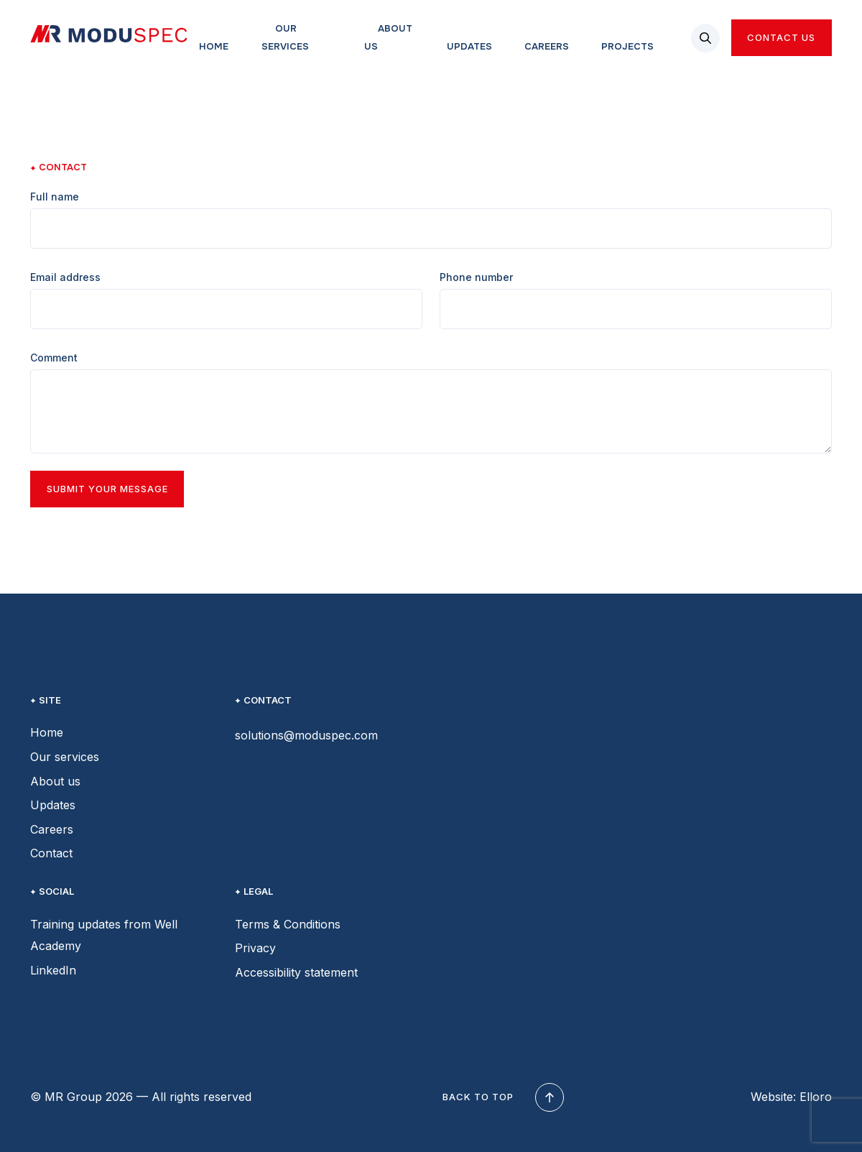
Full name (54, 196)
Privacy (255, 948)
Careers (546, 46)
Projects (627, 46)
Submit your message (107, 488)
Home (213, 46)
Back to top (501, 1097)
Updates (469, 46)
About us (388, 37)
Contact (51, 853)
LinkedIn (53, 970)
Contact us (781, 37)
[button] (705, 38)
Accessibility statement (296, 972)
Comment (54, 357)
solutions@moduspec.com (306, 735)
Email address (65, 277)
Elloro (816, 1096)
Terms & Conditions (287, 924)
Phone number (476, 277)
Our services (285, 37)
